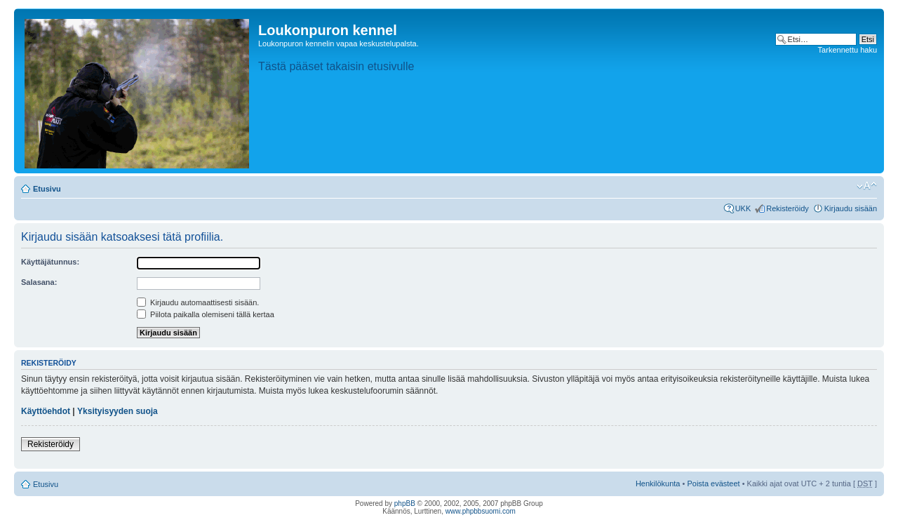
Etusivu (47, 189)
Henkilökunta (658, 483)
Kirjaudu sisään (850, 208)
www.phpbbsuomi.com (480, 511)
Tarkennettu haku (847, 50)
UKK (743, 208)
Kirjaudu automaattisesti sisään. (198, 302)
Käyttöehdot (45, 411)
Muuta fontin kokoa (867, 186)
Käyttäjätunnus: (50, 262)
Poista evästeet (713, 483)
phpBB (404, 503)
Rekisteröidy (787, 208)
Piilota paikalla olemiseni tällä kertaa (205, 314)
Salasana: (39, 282)
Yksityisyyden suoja (117, 411)
